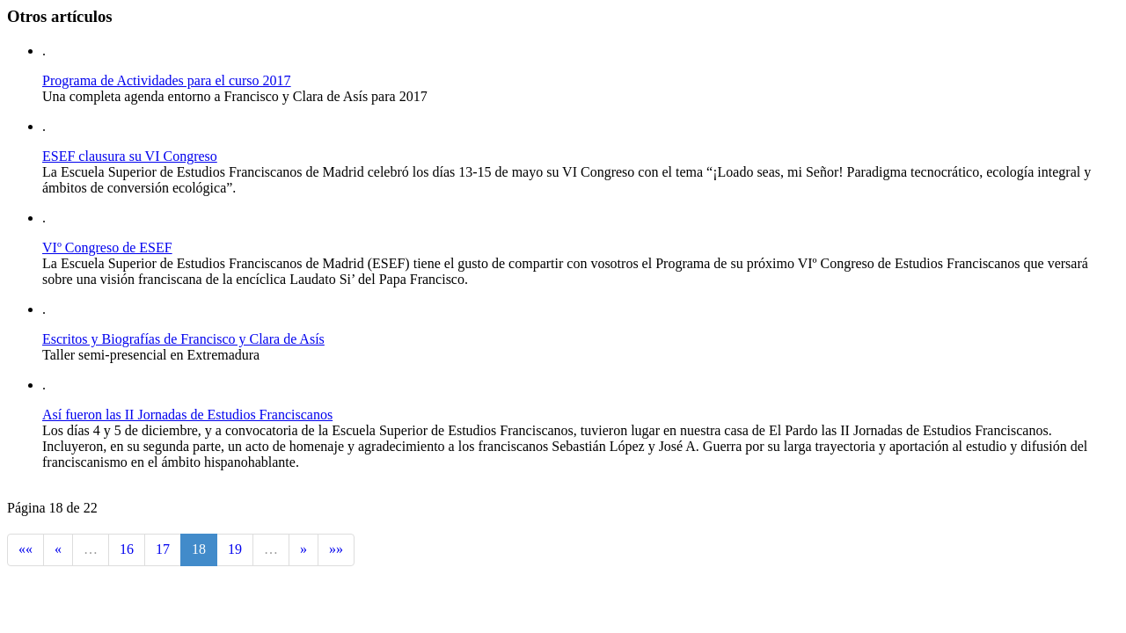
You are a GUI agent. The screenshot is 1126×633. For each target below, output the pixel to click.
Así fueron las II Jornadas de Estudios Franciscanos (187, 414)
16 (127, 549)
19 (235, 549)
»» (336, 549)
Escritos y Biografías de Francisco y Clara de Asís (183, 338)
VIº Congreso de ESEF (107, 247)
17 (163, 549)
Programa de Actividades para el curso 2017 (166, 80)
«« (25, 549)
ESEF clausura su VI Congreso (129, 156)
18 (199, 549)
